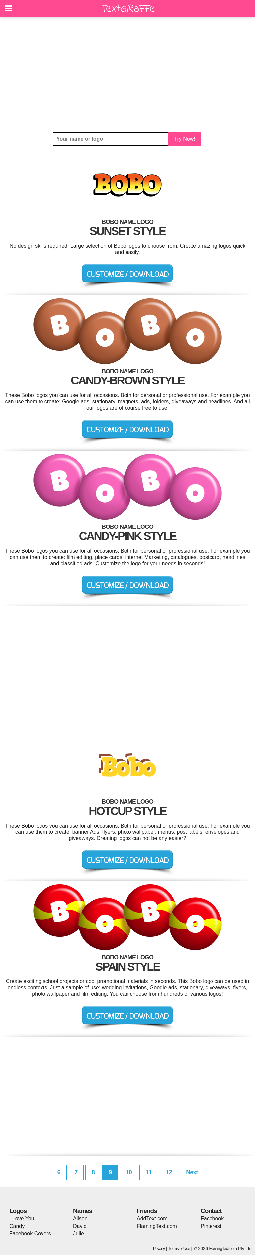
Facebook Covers (30, 1233)
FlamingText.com (157, 1226)
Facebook (212, 1218)
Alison (80, 1218)
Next (192, 1172)
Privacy (159, 1248)
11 (149, 1172)
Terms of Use (179, 1248)
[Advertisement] (127, 74)
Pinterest (211, 1226)
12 (169, 1172)
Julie (78, 1233)
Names (82, 1210)
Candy (17, 1226)
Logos (18, 1210)
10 (129, 1172)
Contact (211, 1210)
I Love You (21, 1218)
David (80, 1226)
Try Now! (184, 139)
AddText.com (152, 1218)
